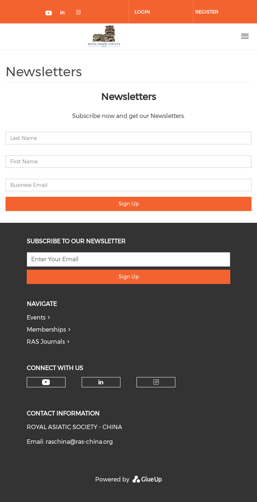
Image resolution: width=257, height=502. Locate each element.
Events (36, 317)
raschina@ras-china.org (79, 441)
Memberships (46, 329)
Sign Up (129, 203)
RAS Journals (46, 341)
